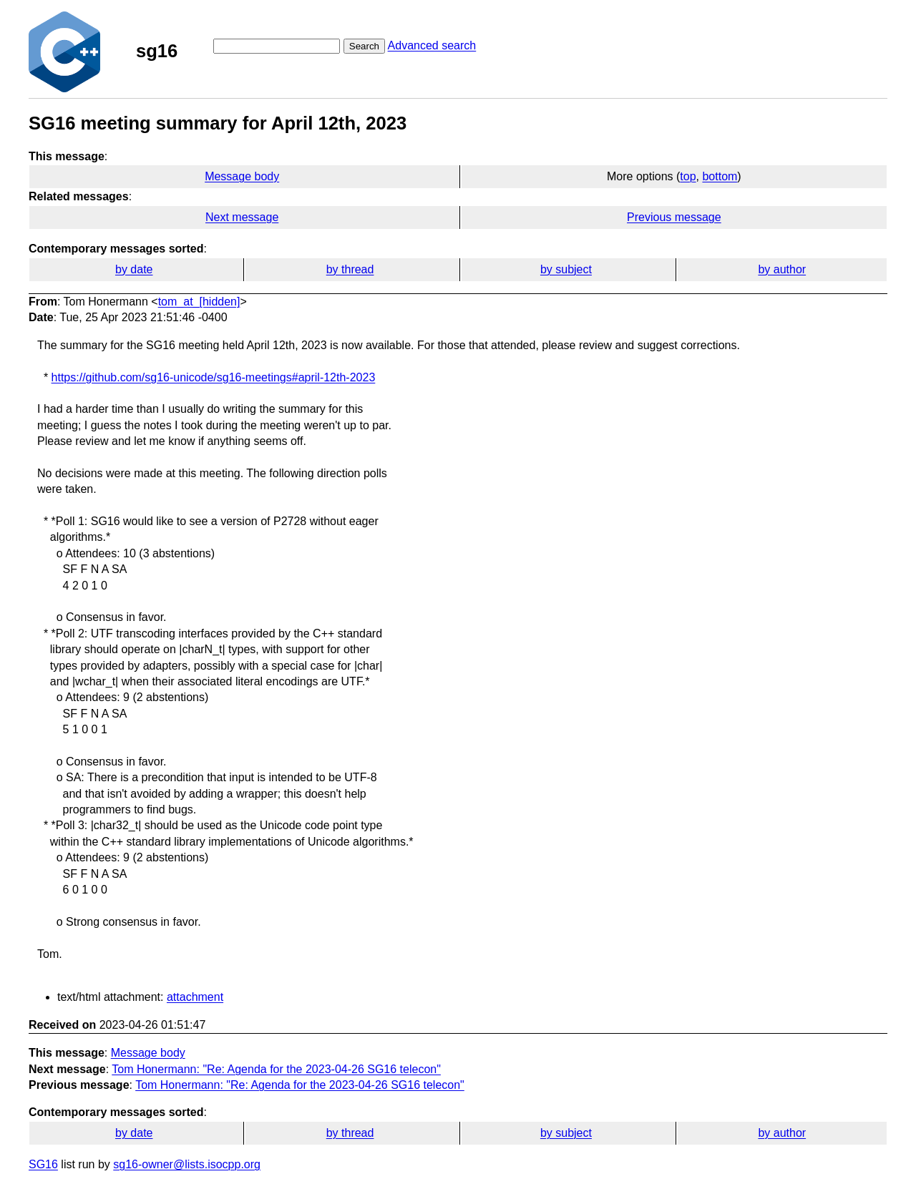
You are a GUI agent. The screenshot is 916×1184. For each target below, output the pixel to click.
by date (133, 269)
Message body (242, 176)
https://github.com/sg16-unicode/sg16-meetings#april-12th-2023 (214, 377)
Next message (241, 217)
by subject (566, 269)
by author (782, 269)
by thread (350, 269)
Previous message (674, 217)
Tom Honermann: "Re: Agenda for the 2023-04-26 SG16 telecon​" (276, 1069)
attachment (195, 997)
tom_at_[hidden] (199, 301)
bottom (719, 176)
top (688, 176)
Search (364, 46)
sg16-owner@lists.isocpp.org (186, 1164)
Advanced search (432, 45)
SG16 (43, 1164)
